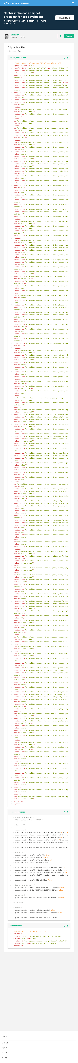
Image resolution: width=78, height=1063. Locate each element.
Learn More (64, 18)
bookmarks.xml (16, 926)
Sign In (4, 1048)
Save (69, 36)
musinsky (15, 35)
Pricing (4, 1057)
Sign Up (5, 1043)
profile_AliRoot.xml (18, 58)
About (4, 1052)
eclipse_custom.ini (17, 812)
